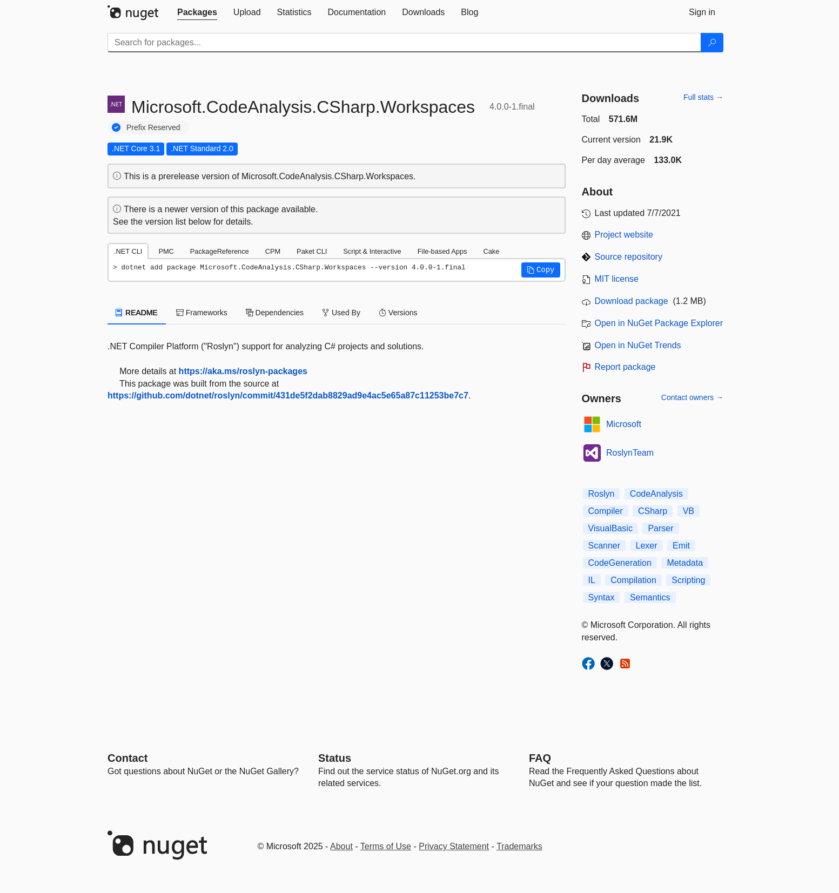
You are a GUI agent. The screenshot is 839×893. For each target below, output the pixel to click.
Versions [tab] (398, 312)
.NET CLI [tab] (128, 251)
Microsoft (623, 424)
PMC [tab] (165, 251)
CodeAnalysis (656, 493)
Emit (681, 545)
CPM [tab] (272, 251)
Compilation (633, 580)
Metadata (685, 562)
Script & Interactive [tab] (372, 251)
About (341, 846)
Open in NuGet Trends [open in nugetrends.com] (638, 345)
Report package (625, 366)
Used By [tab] (341, 312)
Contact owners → (692, 397)
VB (688, 511)
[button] (540, 270)
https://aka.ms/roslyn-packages (243, 371)
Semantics (650, 597)
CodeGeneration (620, 562)
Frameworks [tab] (201, 312)
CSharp (652, 511)
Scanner (604, 545)
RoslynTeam (630, 452)
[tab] (197, 12)
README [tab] (137, 312)
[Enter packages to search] (404, 42)
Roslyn (601, 493)
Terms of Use (385, 846)
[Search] (712, 42)
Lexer (646, 545)
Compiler (605, 511)
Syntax (601, 597)
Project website (624, 234)
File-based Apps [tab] (442, 251)
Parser (660, 528)
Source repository (628, 256)
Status (334, 758)
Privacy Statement (454, 846)
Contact (127, 758)
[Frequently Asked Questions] (540, 758)
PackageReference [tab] (219, 251)
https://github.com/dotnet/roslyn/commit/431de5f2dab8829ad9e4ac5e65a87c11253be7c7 (288, 395)
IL (591, 580)
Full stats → (703, 97)
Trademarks (519, 846)
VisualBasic (610, 528)
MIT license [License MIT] (617, 278)
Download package (631, 301)
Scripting (688, 580)
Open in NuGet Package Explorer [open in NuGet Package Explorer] (659, 323)
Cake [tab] (491, 251)
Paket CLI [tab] (312, 251)
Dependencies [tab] (275, 312)
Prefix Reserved (153, 127)
